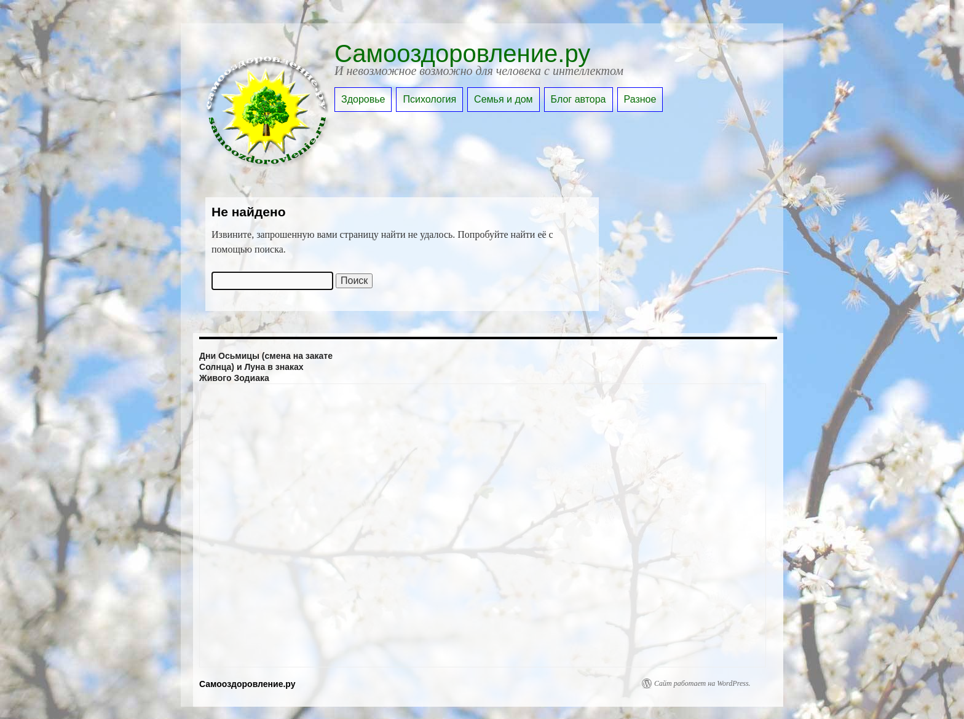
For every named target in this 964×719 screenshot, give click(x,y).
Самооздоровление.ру (462, 53)
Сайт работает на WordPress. (702, 683)
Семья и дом (503, 99)
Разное (640, 99)
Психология (429, 99)
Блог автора (578, 99)
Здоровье (363, 99)
